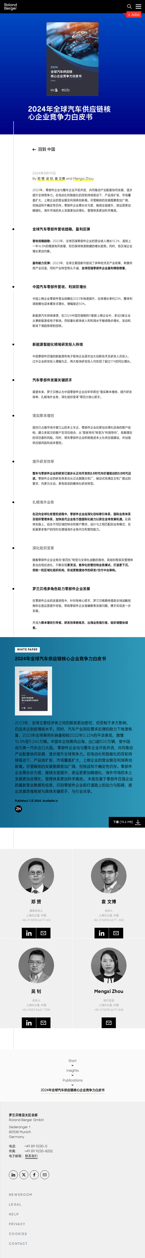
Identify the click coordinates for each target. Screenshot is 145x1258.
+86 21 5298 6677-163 (36, 920)
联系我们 (31, 1156)
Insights (72, 1070)
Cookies (18, 1234)
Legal (15, 1204)
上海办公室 (33, 916)
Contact (18, 1244)
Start (72, 1060)
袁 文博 (60, 178)
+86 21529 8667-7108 (36, 1010)
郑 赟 (40, 178)
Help (14, 1214)
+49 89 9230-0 (35, 1146)
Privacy (17, 1224)
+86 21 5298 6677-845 (108, 1010)
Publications (73, 1080)
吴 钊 (49, 178)
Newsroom (21, 1195)
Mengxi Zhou (83, 178)
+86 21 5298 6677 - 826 (108, 920)
